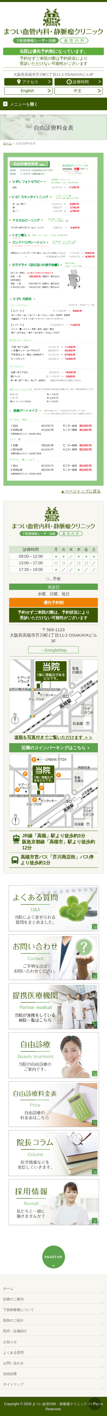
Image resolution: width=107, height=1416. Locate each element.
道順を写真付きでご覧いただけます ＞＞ (53, 737)
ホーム (8, 1289)
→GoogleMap (53, 650)
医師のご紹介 (13, 1320)
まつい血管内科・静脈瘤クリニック (59, 1404)
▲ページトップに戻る (81, 491)
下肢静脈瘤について (18, 1310)
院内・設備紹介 (15, 1331)
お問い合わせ (13, 1363)
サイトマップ (13, 1384)
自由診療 (10, 1374)
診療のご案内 (13, 1299)
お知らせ (10, 1342)
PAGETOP (53, 1257)
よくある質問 (13, 1353)
